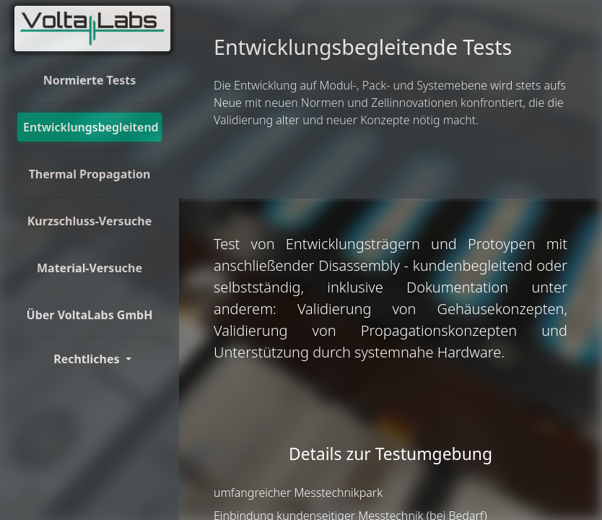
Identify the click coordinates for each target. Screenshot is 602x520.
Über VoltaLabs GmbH (90, 315)
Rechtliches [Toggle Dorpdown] (88, 359)
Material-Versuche (89, 268)
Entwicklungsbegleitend (91, 127)
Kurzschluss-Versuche (89, 221)
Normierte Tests (89, 80)
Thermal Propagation (90, 174)
